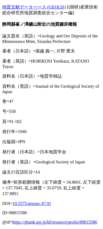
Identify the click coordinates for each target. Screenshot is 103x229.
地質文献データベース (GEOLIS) (34, 7)
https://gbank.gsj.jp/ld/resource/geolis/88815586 (54, 222)
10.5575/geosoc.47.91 (31, 203)
